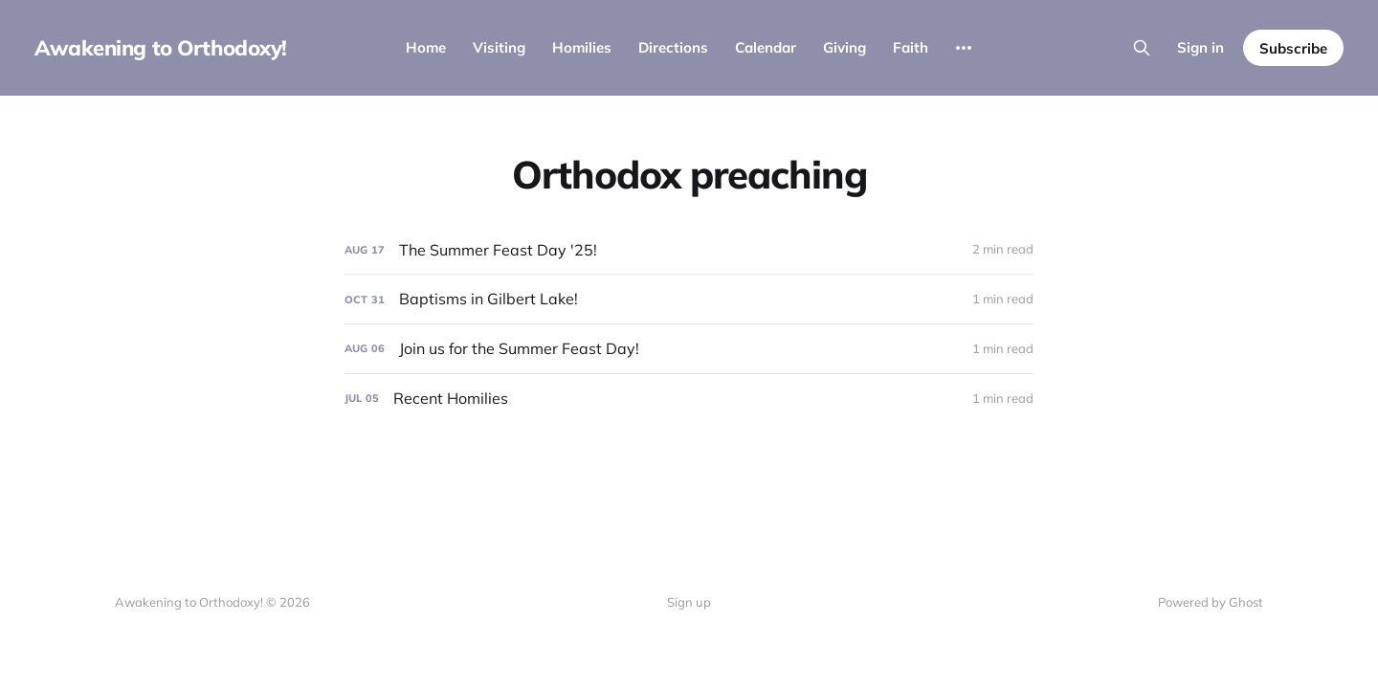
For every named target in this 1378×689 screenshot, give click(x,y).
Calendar (765, 47)
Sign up (689, 602)
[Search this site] (1141, 47)
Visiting (499, 47)
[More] (963, 47)
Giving (844, 47)
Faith (910, 47)
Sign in (1200, 47)
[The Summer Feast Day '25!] (689, 250)
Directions (673, 47)
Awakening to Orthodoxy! (160, 47)
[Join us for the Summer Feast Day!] (689, 348)
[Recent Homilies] (689, 398)
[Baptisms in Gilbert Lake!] (689, 299)
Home (426, 47)
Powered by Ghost (1210, 602)
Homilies (581, 47)
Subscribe (1293, 48)
